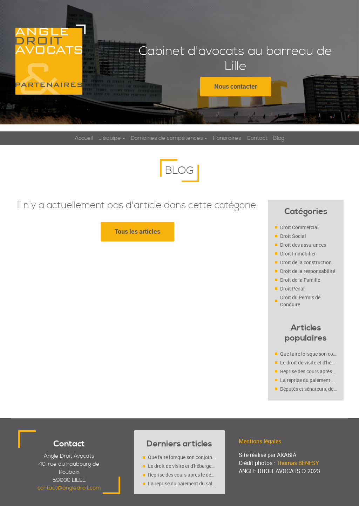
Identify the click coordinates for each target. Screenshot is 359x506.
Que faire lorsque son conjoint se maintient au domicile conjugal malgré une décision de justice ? (308, 353)
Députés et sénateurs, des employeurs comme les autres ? (308, 388)
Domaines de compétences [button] (167, 138)
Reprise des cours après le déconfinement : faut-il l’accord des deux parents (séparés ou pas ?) (308, 371)
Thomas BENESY (298, 463)
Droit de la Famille (300, 279)
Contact (257, 138)
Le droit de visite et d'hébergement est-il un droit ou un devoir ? (308, 362)
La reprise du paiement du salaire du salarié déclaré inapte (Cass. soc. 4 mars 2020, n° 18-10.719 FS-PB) (308, 380)
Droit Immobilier (298, 253)
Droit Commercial (299, 227)
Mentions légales (260, 441)
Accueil (84, 138)
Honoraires (227, 138)
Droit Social (293, 236)
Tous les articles (137, 231)
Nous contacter (235, 86)
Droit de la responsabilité (307, 271)
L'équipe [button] (110, 138)
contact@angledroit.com (69, 487)
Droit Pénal (292, 288)
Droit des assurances (303, 244)
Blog (278, 138)
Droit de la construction (306, 262)
